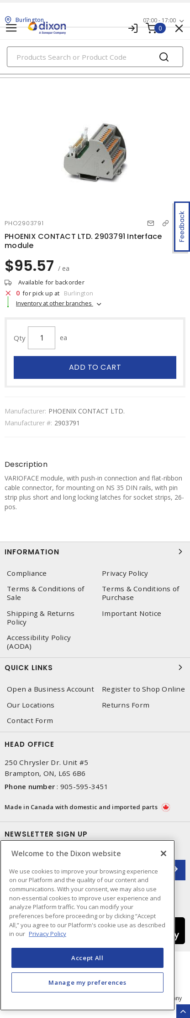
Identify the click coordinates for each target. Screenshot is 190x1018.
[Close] (163, 853)
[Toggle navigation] (11, 28)
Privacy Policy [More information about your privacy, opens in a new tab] (47, 934)
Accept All (87, 958)
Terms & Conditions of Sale (45, 593)
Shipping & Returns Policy (41, 617)
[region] (87, 925)
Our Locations (30, 705)
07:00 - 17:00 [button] (159, 20)
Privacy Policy (125, 573)
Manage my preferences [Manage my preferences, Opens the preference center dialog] (87, 982)
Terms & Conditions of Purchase (140, 593)
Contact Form (30, 720)
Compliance (27, 573)
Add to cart (95, 367)
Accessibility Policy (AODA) (39, 642)
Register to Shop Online (143, 689)
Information (95, 552)
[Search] (95, 57)
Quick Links (95, 667)
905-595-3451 (84, 786)
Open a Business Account (50, 689)
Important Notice (131, 613)
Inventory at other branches (54, 303)
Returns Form (125, 705)
